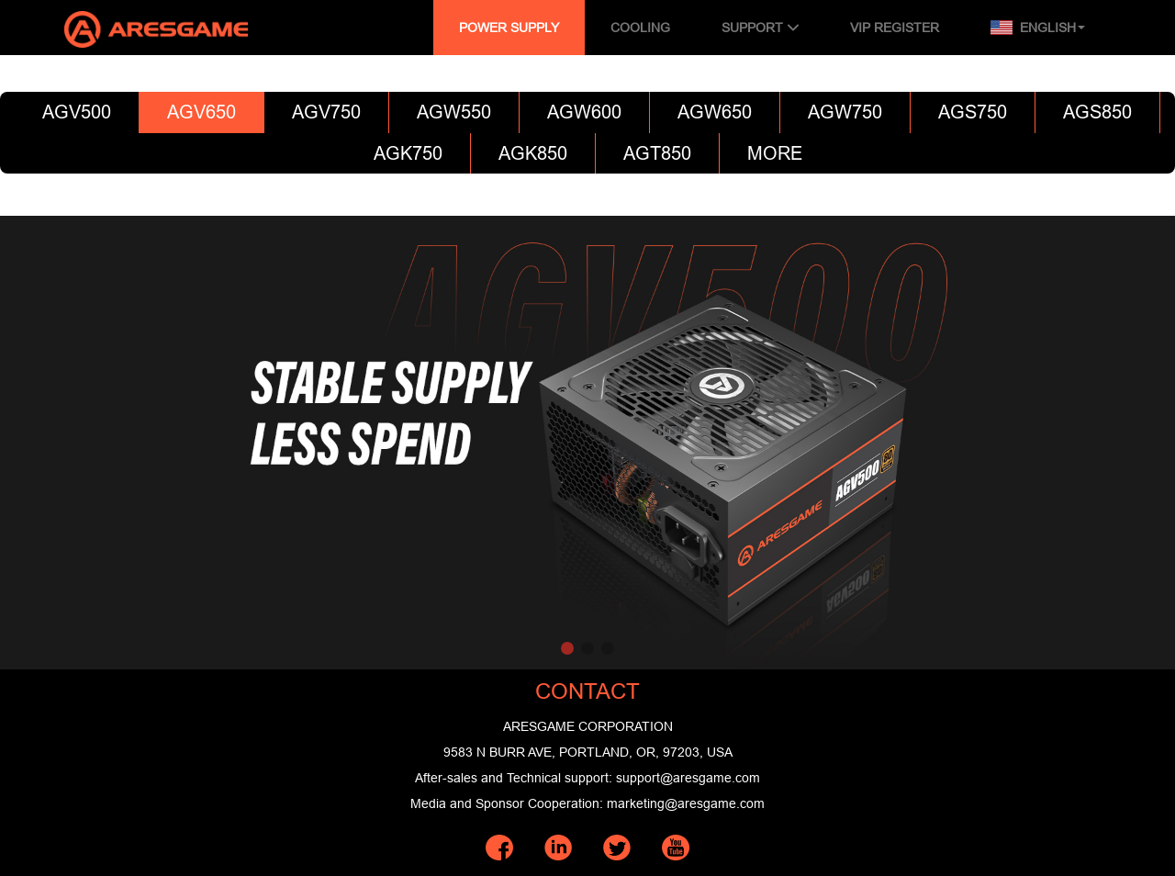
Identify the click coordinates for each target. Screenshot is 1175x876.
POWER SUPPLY (509, 27)
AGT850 (657, 152)
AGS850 (1097, 111)
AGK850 (532, 152)
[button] (567, 648)
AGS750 (972, 111)
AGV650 (201, 111)
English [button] (1037, 27)
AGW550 (454, 111)
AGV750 (326, 111)
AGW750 (845, 111)
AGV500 (76, 111)
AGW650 (714, 111)
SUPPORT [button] (760, 27)
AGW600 (584, 111)
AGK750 (408, 152)
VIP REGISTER (894, 27)
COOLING (640, 27)
